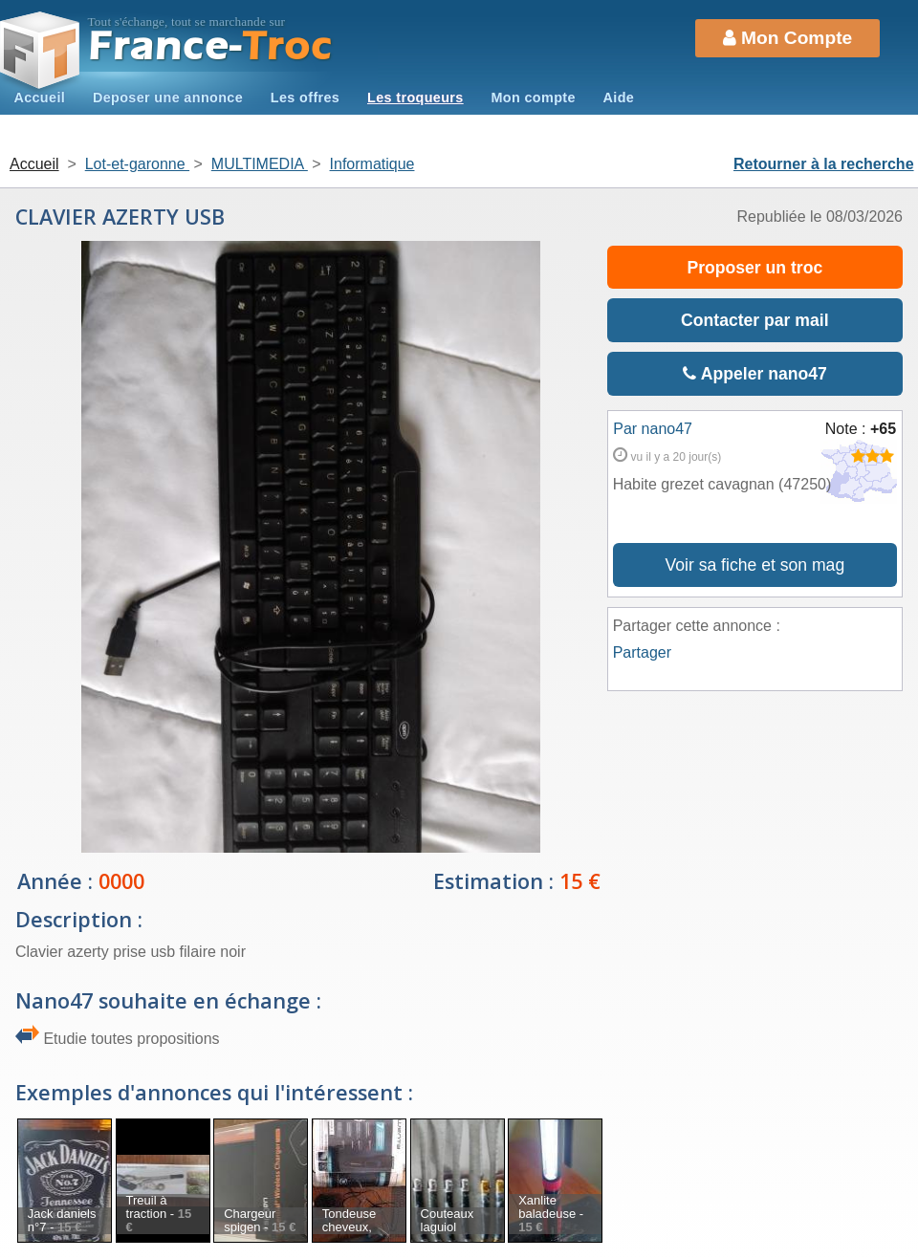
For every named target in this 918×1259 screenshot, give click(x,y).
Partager (642, 652)
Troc (211, 46)
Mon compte (533, 97)
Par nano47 (652, 429)
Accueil (39, 97)
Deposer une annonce (168, 97)
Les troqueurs (415, 97)
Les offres (305, 97)
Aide (619, 97)
